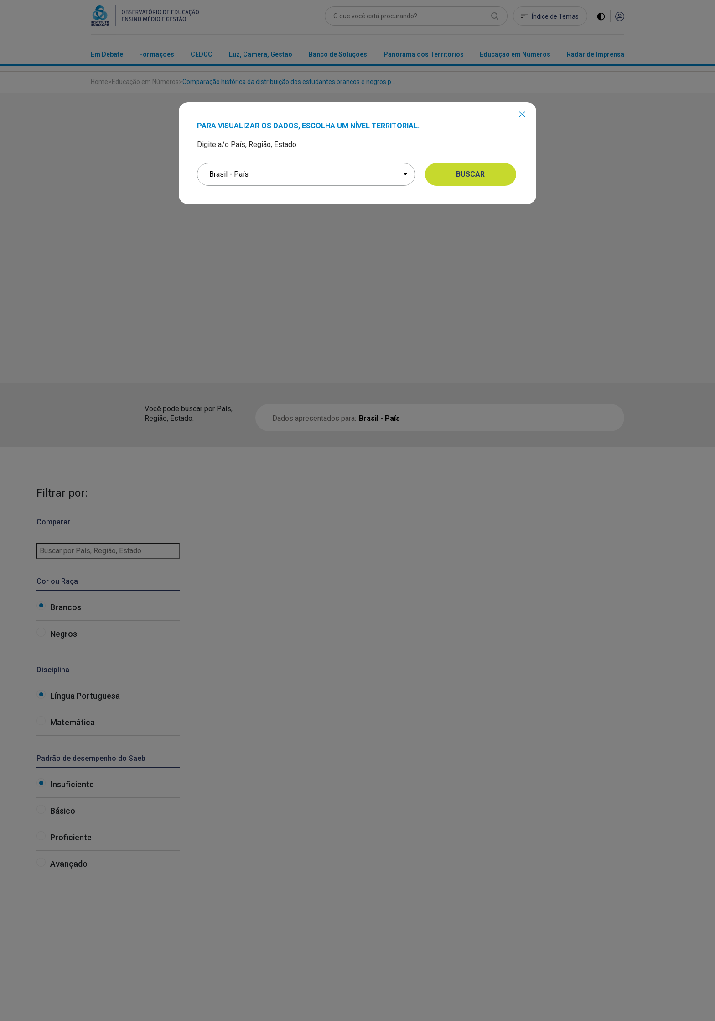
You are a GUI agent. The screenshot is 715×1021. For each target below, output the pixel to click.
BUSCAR (470, 174)
